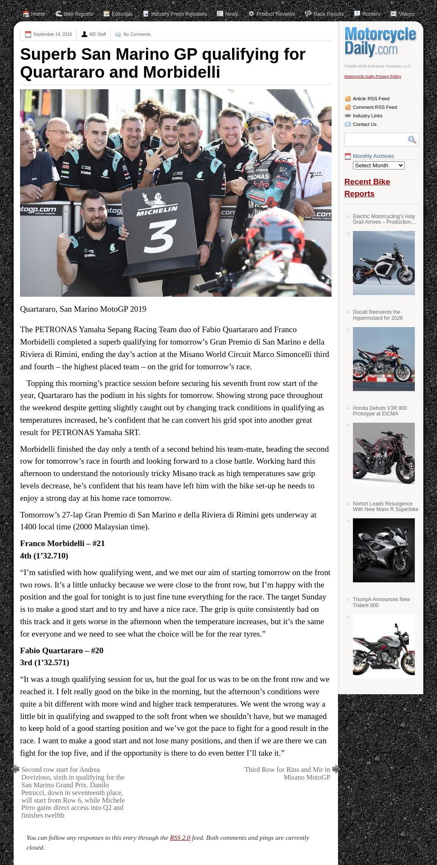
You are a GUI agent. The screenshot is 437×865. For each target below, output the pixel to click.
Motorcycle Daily (381, 42)
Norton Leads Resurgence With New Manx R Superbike (385, 506)
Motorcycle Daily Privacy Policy (372, 76)
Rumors (371, 14)
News (231, 14)
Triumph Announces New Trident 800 (381, 602)
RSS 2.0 (180, 837)
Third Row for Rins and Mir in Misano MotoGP (287, 773)
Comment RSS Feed (375, 107)
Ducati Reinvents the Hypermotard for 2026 (378, 315)
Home (38, 14)
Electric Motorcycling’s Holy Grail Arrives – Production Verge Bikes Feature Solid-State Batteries (384, 219)
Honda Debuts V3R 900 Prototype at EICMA (380, 411)
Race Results (328, 14)
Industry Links (367, 115)
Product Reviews (275, 14)
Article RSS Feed (371, 98)
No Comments (137, 34)
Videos (406, 14)
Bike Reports (78, 14)
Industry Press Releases (179, 14)
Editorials (122, 14)
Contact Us (364, 124)
